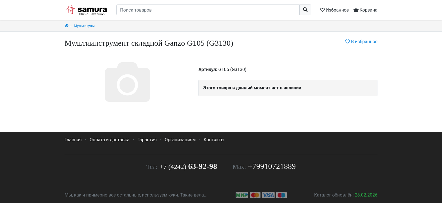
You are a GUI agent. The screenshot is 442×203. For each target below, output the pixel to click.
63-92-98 (188, 166)
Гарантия (147, 139)
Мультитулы (84, 26)
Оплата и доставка (109, 139)
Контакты (214, 139)
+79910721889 (272, 166)
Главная (73, 139)
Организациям (180, 139)
